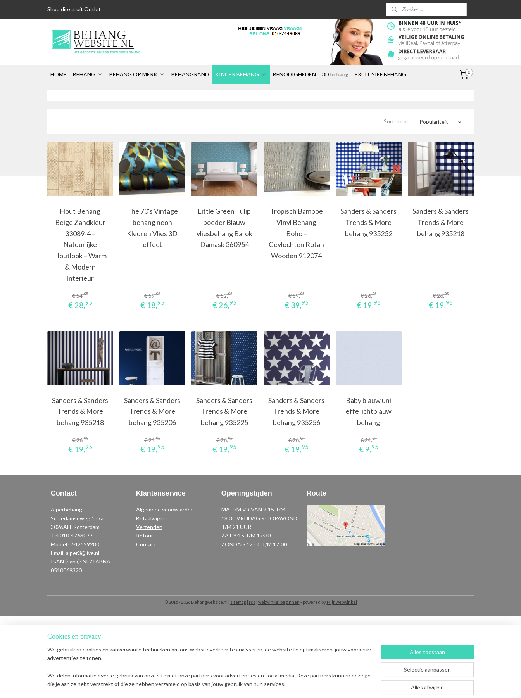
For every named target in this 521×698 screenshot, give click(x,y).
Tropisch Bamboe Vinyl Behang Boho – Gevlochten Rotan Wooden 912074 (296, 233)
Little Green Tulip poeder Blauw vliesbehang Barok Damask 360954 (224, 228)
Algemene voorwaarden (165, 509)
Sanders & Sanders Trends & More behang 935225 (224, 411)
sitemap (238, 602)
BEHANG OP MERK (137, 74)
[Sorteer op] (440, 121)
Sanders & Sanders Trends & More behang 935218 (441, 222)
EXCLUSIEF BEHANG (380, 74)
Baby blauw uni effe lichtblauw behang (369, 411)
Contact (146, 544)
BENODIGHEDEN (294, 74)
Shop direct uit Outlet (74, 9)
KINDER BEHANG (241, 74)
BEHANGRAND (190, 74)
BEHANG (88, 74)
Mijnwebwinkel (342, 602)
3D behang (335, 74)
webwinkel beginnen (279, 602)
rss (252, 602)
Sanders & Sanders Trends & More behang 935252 (369, 222)
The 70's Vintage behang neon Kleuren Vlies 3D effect (152, 228)
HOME (58, 74)
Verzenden (149, 527)
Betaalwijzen (151, 518)
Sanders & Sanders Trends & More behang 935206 (152, 411)
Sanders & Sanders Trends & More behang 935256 (296, 411)
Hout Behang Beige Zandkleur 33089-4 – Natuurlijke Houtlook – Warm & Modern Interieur (80, 244)
